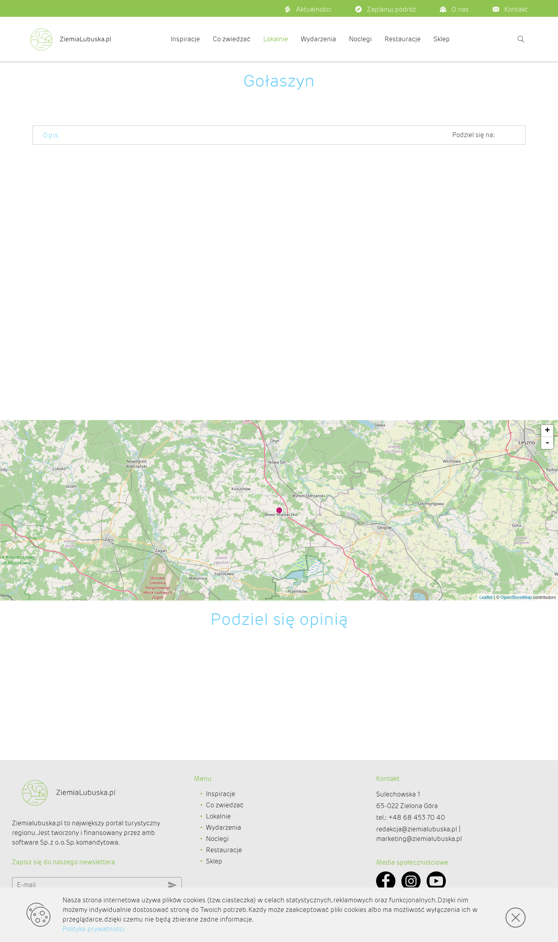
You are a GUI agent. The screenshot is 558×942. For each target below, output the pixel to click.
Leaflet (486, 597)
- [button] (547, 443)
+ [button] (547, 431)
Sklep (441, 39)
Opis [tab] (51, 135)
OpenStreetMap (516, 597)
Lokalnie (275, 39)
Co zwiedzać (231, 39)
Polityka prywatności (93, 929)
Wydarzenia (318, 39)
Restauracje (403, 39)
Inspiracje (185, 39)
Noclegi (360, 39)
